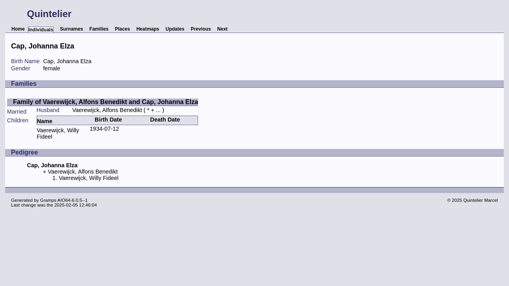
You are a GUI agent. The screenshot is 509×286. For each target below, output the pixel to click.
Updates (174, 29)
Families (99, 29)
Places (122, 29)
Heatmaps (147, 29)
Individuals (40, 30)
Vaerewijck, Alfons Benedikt (107, 110)
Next (222, 29)
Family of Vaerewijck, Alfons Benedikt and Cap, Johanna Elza (105, 102)
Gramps (48, 200)
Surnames (71, 29)
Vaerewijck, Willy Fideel (89, 178)
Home (18, 29)
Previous (201, 29)
